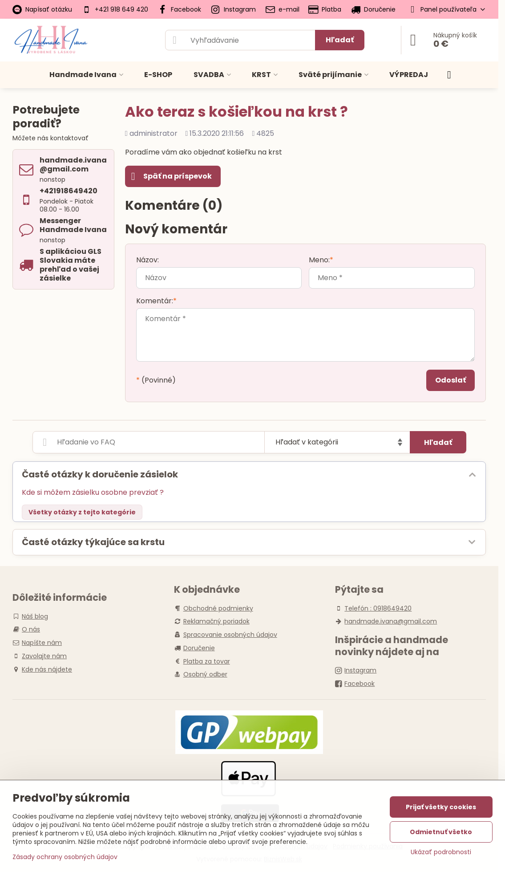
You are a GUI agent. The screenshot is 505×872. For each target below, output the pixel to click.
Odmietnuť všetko (441, 831)
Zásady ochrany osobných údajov (64, 856)
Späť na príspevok (171, 176)
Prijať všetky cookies (441, 807)
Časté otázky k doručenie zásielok (100, 474)
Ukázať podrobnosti (441, 852)
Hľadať (340, 40)
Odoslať (450, 380)
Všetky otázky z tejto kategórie (82, 512)
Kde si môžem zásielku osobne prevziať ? (93, 492)
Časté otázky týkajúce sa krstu (93, 542)
